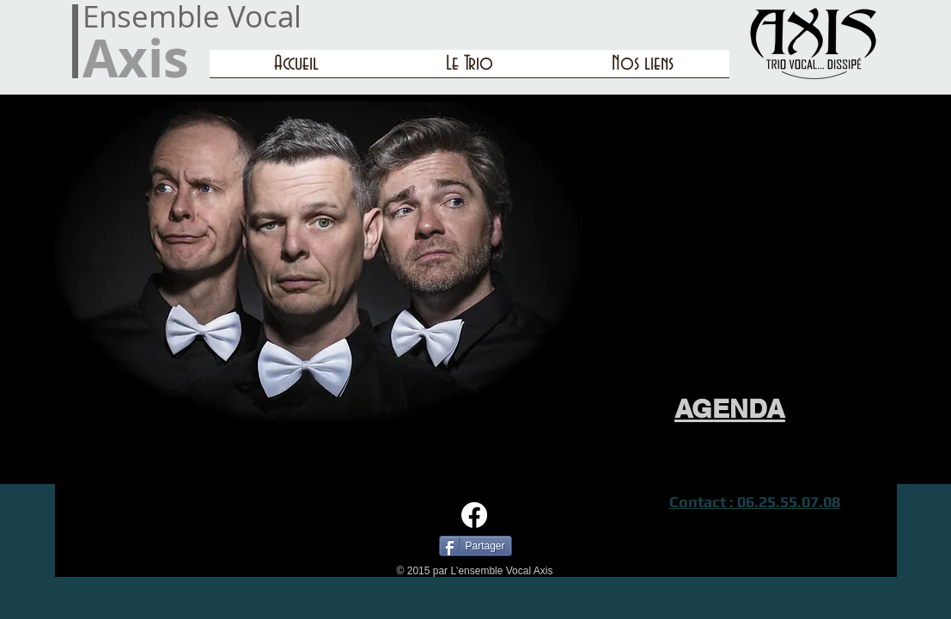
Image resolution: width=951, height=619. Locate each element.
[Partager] (475, 546)
